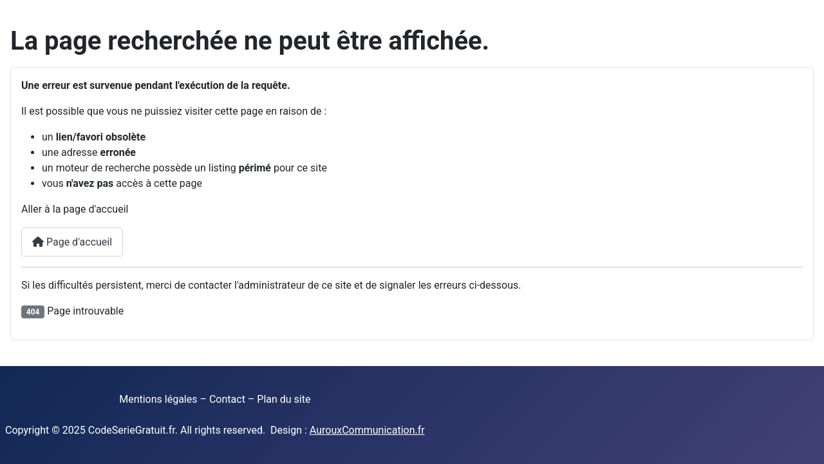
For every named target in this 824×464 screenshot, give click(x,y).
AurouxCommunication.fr (367, 430)
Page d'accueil (72, 242)
